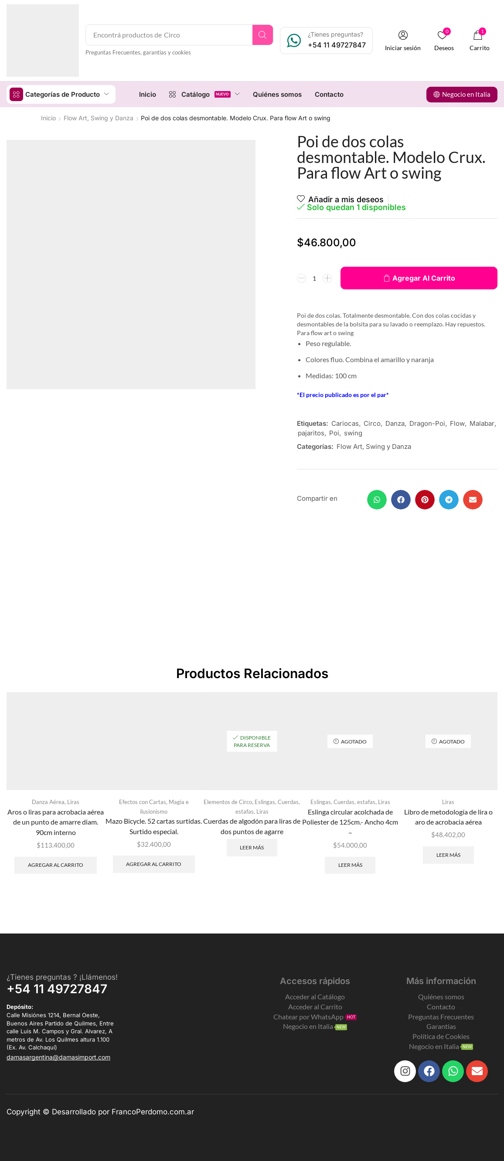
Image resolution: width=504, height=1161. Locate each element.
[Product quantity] (314, 278)
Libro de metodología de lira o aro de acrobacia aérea (448, 816)
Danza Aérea (48, 801)
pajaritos (311, 433)
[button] (403, 41)
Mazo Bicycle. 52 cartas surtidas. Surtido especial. (154, 825)
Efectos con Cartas (142, 801)
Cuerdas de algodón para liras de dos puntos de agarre (251, 825)
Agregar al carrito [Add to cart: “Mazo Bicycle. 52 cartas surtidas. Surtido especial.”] (153, 863)
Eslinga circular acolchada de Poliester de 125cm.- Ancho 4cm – (350, 821)
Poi (334, 433)
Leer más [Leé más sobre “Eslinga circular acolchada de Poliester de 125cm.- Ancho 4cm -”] (350, 865)
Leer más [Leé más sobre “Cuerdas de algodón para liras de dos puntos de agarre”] (252, 847)
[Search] (263, 35)
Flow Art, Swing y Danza (98, 117)
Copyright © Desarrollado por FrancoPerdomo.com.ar (100, 1111)
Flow (457, 423)
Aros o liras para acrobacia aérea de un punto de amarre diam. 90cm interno (55, 821)
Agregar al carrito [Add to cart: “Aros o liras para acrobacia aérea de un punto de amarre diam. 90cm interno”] (55, 865)
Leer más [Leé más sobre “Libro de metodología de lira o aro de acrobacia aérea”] (448, 854)
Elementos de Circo (228, 801)
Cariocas (345, 423)
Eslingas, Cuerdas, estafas (342, 801)
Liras (73, 801)
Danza (395, 423)
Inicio (48, 117)
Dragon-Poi (427, 423)
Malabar (482, 423)
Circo (372, 423)
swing (353, 433)
